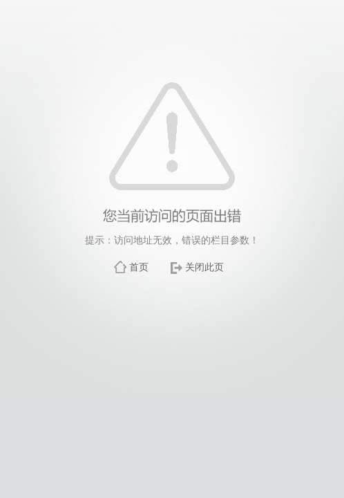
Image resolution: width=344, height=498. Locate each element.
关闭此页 (204, 267)
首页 (139, 267)
